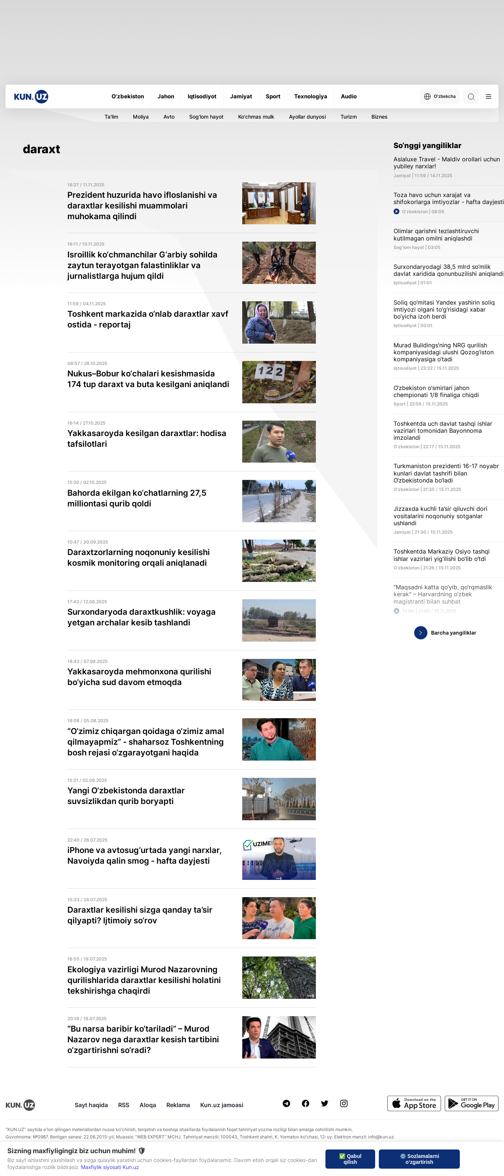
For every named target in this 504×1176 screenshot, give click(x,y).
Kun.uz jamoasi (221, 1105)
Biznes (379, 116)
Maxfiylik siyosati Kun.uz (110, 1167)
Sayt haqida (91, 1105)
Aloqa (148, 1105)
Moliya (141, 116)
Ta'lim (111, 116)
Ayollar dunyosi (307, 116)
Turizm (349, 116)
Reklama (178, 1105)
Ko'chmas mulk (256, 116)
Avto (169, 116)
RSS (123, 1105)
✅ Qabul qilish (350, 1159)
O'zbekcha (440, 96)
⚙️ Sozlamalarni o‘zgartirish (419, 1159)
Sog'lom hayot (206, 116)
